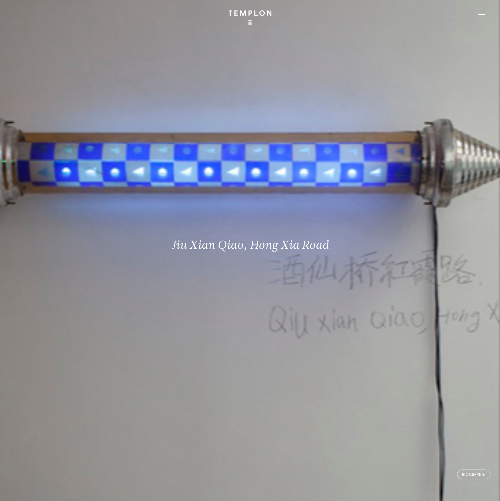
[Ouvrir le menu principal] (481, 13)
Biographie (473, 474)
